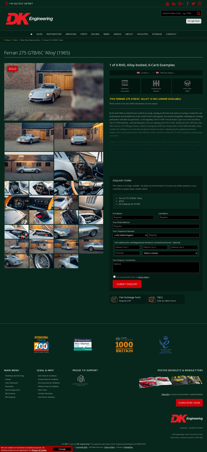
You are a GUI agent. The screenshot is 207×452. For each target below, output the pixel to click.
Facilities (142, 34)
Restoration (54, 34)
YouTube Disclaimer (45, 393)
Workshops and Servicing (14, 376)
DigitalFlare (128, 447)
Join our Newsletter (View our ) (132, 277)
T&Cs (162, 299)
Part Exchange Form (126, 299)
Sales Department (11, 383)
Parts (84, 34)
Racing (95, 34)
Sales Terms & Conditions (47, 376)
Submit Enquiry (127, 284)
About (129, 34)
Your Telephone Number (124, 231)
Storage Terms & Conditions (48, 379)
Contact (171, 34)
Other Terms (42, 390)
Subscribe (165, 394)
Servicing (71, 34)
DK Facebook (10, 393)
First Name (117, 213)
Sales (40, 34)
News (106, 34)
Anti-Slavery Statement (46, 397)
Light (194, 21)
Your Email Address (121, 222)
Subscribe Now (189, 402)
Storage (157, 34)
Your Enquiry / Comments (124, 260)
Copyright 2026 (81, 447)
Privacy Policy (143, 277)
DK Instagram (10, 397)
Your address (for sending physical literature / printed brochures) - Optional (147, 242)
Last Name (163, 213)
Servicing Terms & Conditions (49, 383)
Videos (117, 34)
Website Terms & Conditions (48, 386)
